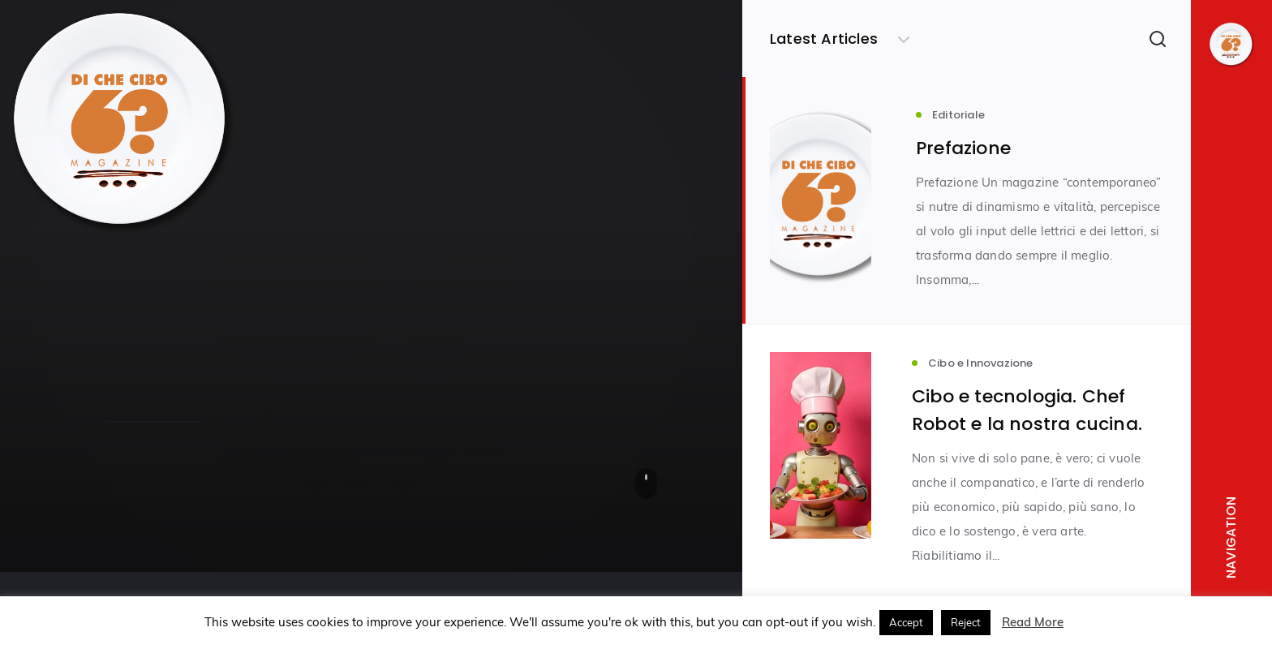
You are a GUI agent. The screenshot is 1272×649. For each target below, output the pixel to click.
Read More (1033, 622)
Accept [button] (906, 622)
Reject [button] (966, 622)
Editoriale (131, 300)
